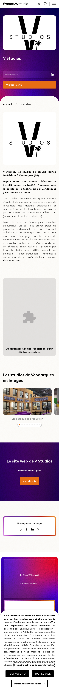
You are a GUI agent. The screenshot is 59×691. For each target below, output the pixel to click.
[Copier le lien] (21, 529)
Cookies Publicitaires (34, 348)
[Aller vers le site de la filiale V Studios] (29, 85)
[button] (54, 4)
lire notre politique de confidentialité (34, 664)
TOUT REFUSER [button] (43, 673)
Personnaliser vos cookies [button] (27, 683)
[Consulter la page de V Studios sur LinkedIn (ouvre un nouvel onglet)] (52, 74)
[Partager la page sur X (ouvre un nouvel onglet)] (38, 529)
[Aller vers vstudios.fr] (29, 485)
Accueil (7, 104)
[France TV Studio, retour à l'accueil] (15, 4)
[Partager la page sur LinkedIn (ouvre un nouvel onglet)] (32, 529)
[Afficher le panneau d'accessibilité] (39, 3)
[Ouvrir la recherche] (45, 3)
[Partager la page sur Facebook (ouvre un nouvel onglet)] (26, 529)
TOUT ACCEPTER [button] (17, 673)
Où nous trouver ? (29, 587)
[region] (29, 104)
